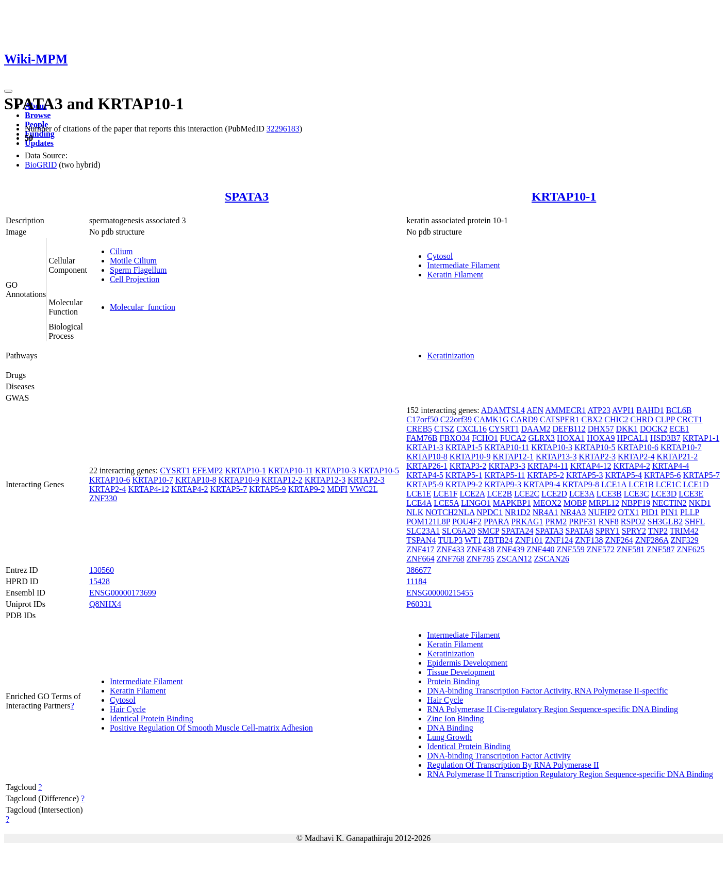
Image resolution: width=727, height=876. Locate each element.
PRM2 (556, 521)
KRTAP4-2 (189, 489)
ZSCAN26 (551, 558)
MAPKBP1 (512, 503)
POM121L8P (428, 521)
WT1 (473, 540)
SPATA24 (517, 530)
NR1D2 (518, 512)
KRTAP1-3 (424, 447)
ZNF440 (540, 549)
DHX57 (601, 428)
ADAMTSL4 (503, 410)
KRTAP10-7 (152, 479)
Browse (38, 115)
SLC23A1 (423, 530)
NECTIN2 (669, 503)
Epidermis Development (467, 662)
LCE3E (691, 493)
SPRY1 (608, 530)
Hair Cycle (128, 709)
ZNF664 (420, 558)
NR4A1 (545, 512)
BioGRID (41, 164)
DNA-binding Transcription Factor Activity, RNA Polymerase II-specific (547, 690)
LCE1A (613, 484)
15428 (99, 581)
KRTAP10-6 (109, 479)
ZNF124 (559, 540)
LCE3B (609, 493)
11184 (416, 581)
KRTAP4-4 (670, 465)
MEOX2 (547, 503)
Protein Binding (453, 681)
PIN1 (669, 512)
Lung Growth (449, 737)
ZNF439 (510, 549)
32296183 (283, 128)
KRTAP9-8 (581, 484)
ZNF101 (529, 540)
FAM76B (421, 438)
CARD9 (524, 419)
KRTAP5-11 (504, 475)
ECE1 (679, 428)
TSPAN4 (421, 540)
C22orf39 (456, 419)
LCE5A (446, 503)
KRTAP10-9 (239, 479)
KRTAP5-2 (545, 475)
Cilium (121, 251)
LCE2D (554, 493)
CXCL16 (471, 428)
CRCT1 (690, 419)
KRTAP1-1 (701, 438)
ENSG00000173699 (122, 592)
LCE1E (418, 493)
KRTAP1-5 (464, 447)
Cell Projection (134, 279)
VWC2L (364, 489)
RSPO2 (633, 521)
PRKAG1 (527, 521)
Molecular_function (142, 307)
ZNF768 (451, 558)
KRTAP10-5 (378, 470)
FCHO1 (485, 438)
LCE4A (419, 503)
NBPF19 (635, 503)
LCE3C (636, 493)
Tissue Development (460, 672)
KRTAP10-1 (564, 196)
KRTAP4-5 (424, 475)
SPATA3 (247, 196)
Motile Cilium (133, 260)
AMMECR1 (565, 410)
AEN (534, 410)
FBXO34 (454, 438)
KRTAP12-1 (513, 456)
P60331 (419, 604)
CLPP (665, 419)
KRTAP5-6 (662, 475)
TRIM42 (684, 530)
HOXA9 (601, 438)
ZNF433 (451, 549)
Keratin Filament (455, 274)
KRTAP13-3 (556, 456)
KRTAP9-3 (502, 484)
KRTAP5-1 (464, 475)
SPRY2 (634, 530)
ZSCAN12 (514, 558)
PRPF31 (582, 521)
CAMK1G (491, 419)
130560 (101, 570)
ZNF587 (660, 549)
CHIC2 (616, 419)
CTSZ (444, 428)
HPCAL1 (632, 438)
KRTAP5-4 (623, 475)
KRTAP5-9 (267, 489)
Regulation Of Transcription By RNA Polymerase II (513, 765)
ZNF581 (631, 549)
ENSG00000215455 (439, 592)
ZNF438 (480, 549)
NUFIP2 (602, 512)
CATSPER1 (559, 419)
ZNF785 (480, 558)
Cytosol (440, 256)
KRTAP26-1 (427, 465)
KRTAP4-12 (148, 489)
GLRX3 (541, 438)
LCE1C (668, 484)
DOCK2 (653, 428)
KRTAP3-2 (468, 465)
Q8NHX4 (105, 604)
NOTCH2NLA (449, 512)
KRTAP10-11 (290, 470)
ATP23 (598, 410)
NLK (414, 512)
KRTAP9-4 (541, 484)
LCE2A (472, 493)
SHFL (695, 521)
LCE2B (499, 493)
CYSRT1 (175, 470)
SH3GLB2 (665, 521)
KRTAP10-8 (196, 479)
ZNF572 (601, 549)
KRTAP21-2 (677, 456)
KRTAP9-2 (306, 489)
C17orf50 (422, 419)
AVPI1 (623, 410)
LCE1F (445, 493)
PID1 (649, 512)
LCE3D (664, 493)
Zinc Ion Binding (455, 718)
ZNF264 (619, 540)
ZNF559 (570, 549)
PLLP (689, 512)
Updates (39, 143)
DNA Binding (450, 727)
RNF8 (609, 521)
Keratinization (450, 355)
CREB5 (419, 428)
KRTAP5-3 (584, 475)
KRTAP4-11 (547, 465)
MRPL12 (604, 503)
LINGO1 (476, 503)
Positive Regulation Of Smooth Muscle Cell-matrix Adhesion (211, 727)
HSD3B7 (665, 438)
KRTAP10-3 (335, 470)
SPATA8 (579, 530)
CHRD (642, 419)
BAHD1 (650, 410)
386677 (418, 570)
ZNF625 (690, 549)
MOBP (575, 503)
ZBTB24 (498, 540)
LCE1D (696, 484)
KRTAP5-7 (228, 489)
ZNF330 (103, 498)
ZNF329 (685, 540)
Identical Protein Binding (151, 718)
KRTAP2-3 (366, 479)
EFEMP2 (207, 470)
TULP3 (450, 540)
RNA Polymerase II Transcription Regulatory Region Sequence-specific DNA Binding (570, 774)
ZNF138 (589, 540)
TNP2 (658, 530)
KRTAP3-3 (506, 465)
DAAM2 (536, 428)
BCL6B (679, 410)
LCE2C (526, 493)
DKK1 (627, 428)
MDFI (337, 489)
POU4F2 (467, 521)
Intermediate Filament (463, 265)
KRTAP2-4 (107, 489)
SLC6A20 (458, 530)
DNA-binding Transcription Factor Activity (499, 755)
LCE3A (581, 493)
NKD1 (700, 503)
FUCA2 (513, 438)
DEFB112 (568, 428)
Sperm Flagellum (138, 270)
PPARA (496, 521)
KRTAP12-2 (282, 479)
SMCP (488, 530)
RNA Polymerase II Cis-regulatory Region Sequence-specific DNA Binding (552, 709)
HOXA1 (571, 438)
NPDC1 (489, 512)
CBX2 (591, 419)
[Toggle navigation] (8, 91)
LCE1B (641, 484)
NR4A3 (573, 512)
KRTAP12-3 (325, 479)
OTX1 (628, 512)
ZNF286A (652, 540)
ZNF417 (420, 549)
